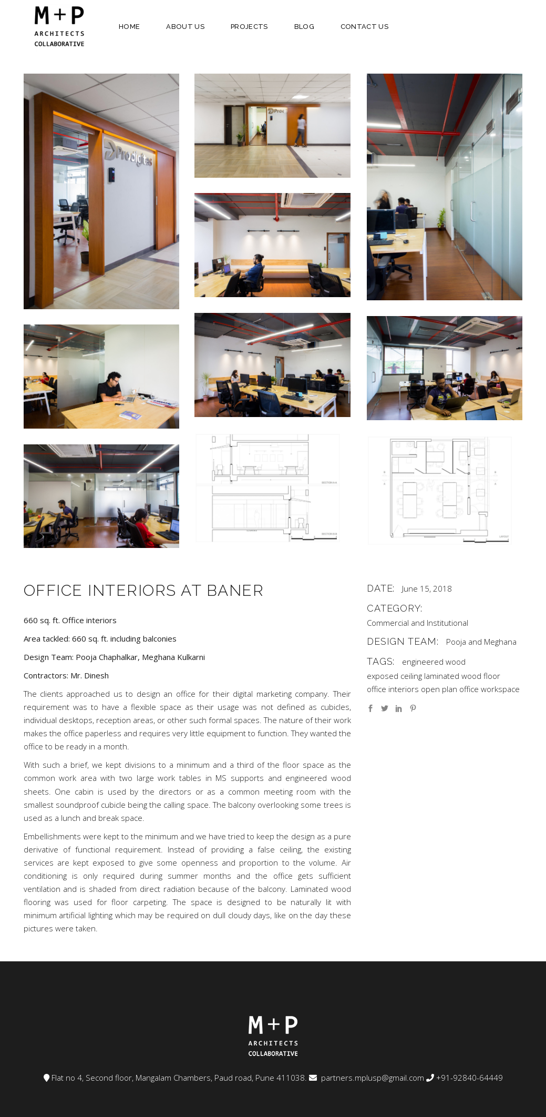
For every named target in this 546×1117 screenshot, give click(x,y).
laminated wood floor (462, 676)
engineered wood (434, 661)
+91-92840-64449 (469, 1077)
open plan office (450, 689)
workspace (500, 689)
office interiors (393, 689)
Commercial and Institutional (417, 622)
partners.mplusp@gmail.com (371, 1077)
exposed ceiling (394, 676)
